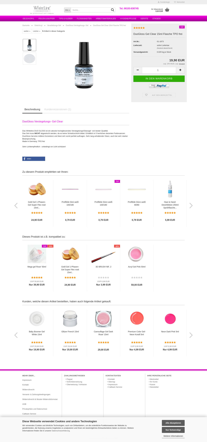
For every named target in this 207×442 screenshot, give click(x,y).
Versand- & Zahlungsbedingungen (36, 394)
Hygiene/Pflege (128, 18)
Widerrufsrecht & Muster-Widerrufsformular (40, 399)
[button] (33, 159)
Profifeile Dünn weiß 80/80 (137, 203)
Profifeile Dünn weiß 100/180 (103, 203)
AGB (24, 404)
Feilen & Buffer (46, 18)
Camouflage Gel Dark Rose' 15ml (103, 333)
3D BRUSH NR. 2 (103, 267)
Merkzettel (179, 2)
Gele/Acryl (28, 18)
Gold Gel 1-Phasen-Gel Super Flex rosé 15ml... (37, 205)
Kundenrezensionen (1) (57, 109)
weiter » (27, 31)
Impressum (26, 380)
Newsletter (154, 387)
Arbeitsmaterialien (106, 18)
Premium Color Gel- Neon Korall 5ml (137, 333)
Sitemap (111, 382)
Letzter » (36, 31)
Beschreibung (32, 109)
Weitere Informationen (173, 436)
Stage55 (156, 18)
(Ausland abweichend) (164, 48)
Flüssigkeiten (84, 18)
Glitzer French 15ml (70, 331)
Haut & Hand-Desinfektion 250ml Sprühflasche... (170, 205)
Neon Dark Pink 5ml (170, 331)
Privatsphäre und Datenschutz (34, 409)
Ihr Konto (154, 382)
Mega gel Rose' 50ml (36, 267)
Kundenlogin (164, 2)
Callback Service (29, 414)
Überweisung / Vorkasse (77, 384)
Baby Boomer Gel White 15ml (37, 333)
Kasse (152, 384)
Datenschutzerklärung (61, 431)
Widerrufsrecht (28, 390)
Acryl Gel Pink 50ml (136, 267)
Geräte (144, 18)
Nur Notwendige (173, 430)
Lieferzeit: (137, 45)
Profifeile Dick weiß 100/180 (70, 203)
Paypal (69, 379)
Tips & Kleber (66, 18)
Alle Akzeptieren (173, 423)
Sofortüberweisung (74, 382)
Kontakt (25, 385)
